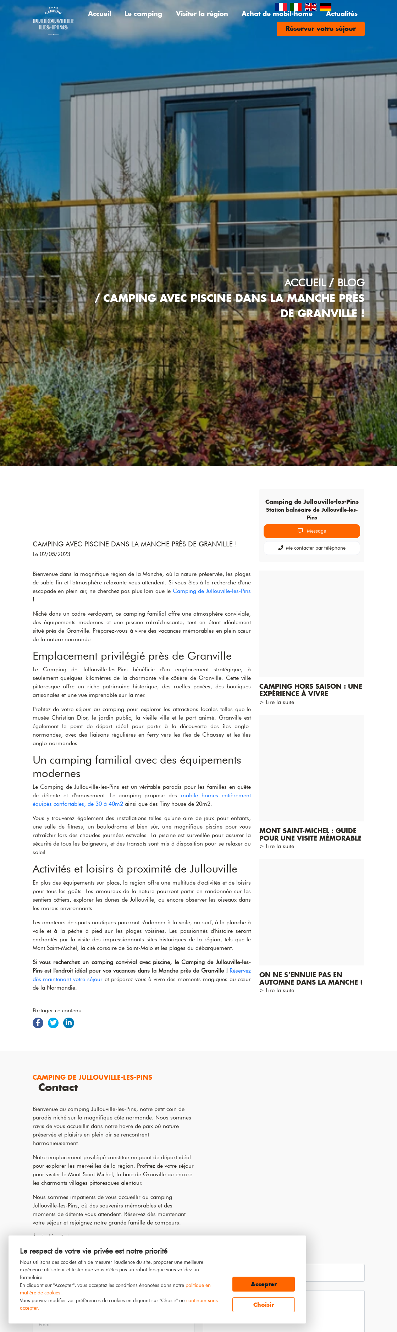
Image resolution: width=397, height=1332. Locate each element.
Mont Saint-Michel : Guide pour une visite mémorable (310, 834)
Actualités (342, 14)
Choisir (263, 1305)
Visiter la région (202, 14)
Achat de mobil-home (277, 14)
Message (312, 531)
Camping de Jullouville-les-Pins (212, 694)
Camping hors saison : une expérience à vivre (310, 690)
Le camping (143, 14)
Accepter (264, 1284)
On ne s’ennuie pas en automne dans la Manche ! (311, 978)
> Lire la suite (276, 702)
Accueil (99, 14)
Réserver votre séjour (321, 28)
